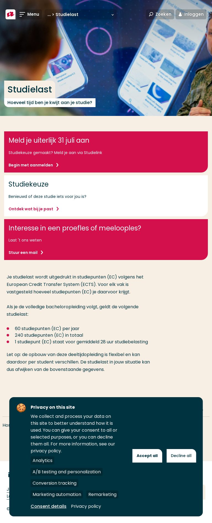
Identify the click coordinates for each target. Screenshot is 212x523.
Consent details (49, 506)
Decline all (181, 455)
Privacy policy (86, 506)
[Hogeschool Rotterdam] (10, 14)
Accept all (147, 455)
